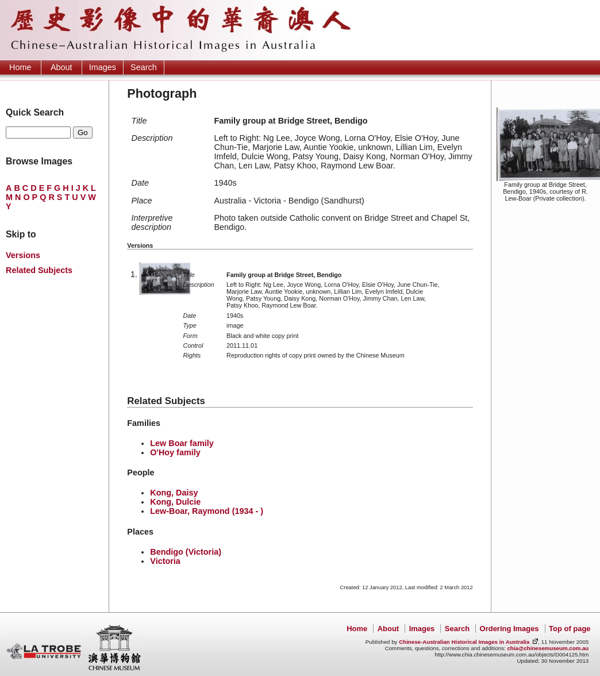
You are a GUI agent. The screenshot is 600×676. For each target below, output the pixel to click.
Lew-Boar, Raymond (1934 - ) (206, 511)
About (61, 67)
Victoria (165, 561)
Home (20, 67)
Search (143, 67)
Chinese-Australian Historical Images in (464, 642)
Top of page (569, 628)
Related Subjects (39, 270)
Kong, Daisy (174, 492)
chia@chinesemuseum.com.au (548, 648)
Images (102, 67)
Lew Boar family (181, 443)
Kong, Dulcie (175, 501)
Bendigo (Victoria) (185, 551)
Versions (23, 255)
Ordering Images (509, 628)
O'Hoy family (175, 452)
